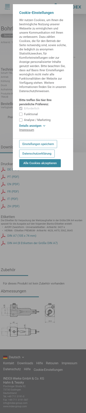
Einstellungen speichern (38, 144)
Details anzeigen (32, 126)
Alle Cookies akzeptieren (40, 163)
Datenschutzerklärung (37, 153)
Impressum (26, 130)
